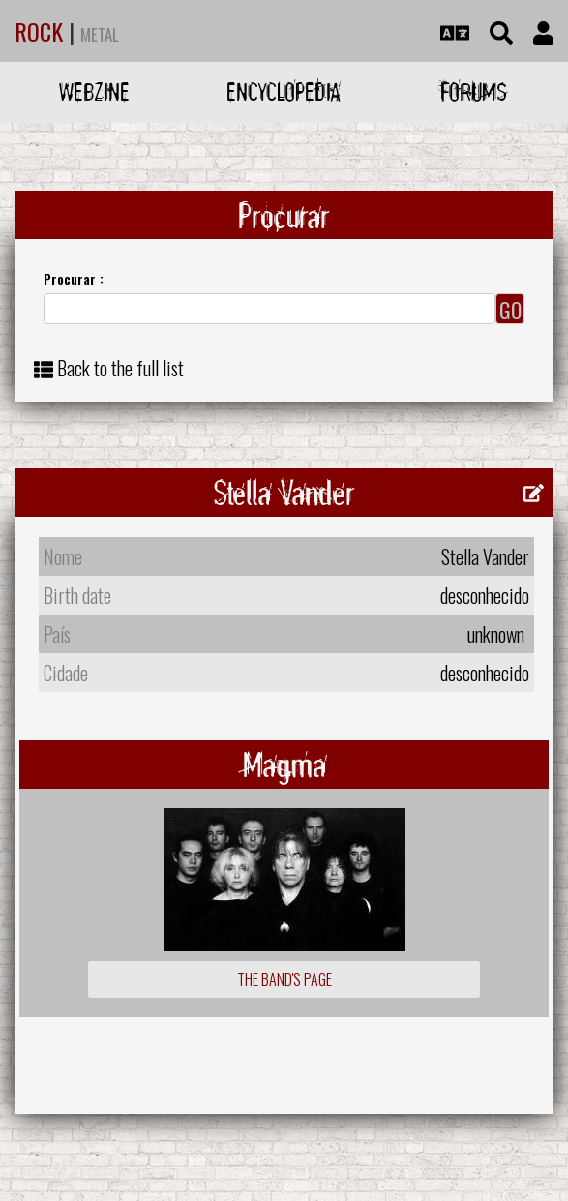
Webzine (94, 91)
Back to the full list (120, 367)
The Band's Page (284, 979)
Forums (473, 91)
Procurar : (74, 278)
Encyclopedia (283, 91)
